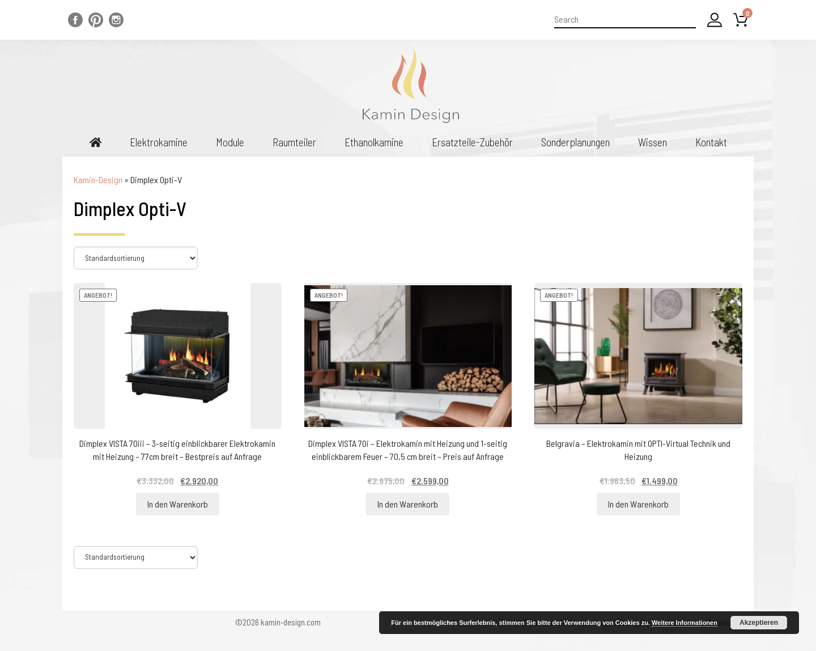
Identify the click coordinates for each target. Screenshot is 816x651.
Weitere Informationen (684, 622)
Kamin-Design (98, 179)
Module (230, 142)
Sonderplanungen (575, 142)
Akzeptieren (759, 623)
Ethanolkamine (374, 142)
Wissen (652, 142)
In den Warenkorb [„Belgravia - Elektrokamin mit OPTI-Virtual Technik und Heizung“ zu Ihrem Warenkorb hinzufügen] (638, 503)
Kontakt (711, 142)
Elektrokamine (159, 142)
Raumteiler (294, 142)
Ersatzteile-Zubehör (472, 142)
